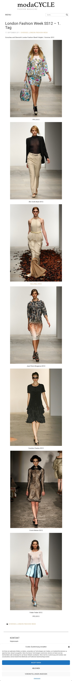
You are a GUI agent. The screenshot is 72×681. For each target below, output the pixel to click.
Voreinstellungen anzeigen (36, 674)
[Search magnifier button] (66, 14)
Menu (8, 15)
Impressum (37, 678)
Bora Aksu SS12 (36, 284)
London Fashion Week (38, 33)
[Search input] (56, 14)
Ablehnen (36, 668)
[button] (69, 647)
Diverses (24, 33)
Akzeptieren (36, 663)
